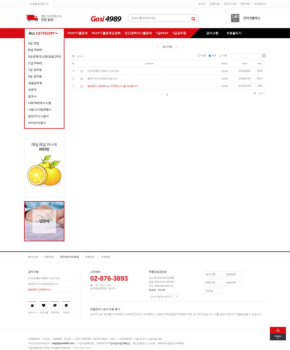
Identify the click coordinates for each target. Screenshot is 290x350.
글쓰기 (80, 56)
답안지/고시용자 (38, 116)
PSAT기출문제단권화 (106, 33)
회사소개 (33, 256)
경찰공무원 (35, 83)
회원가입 (214, 3)
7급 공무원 (35, 69)
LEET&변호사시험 (39, 102)
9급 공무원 (35, 76)
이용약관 (49, 256)
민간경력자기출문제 (138, 33)
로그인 (201, 3)
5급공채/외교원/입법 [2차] (44, 56)
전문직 (32, 89)
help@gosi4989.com (63, 343)
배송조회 (231, 282)
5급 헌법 (33, 43)
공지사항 (212, 33)
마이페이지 (260, 3)
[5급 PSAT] (35, 49)
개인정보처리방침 (69, 256)
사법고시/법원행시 (40, 109)
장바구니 (229, 3)
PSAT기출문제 (78, 33)
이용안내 (90, 256)
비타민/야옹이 (37, 122)
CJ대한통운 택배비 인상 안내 (103, 71)
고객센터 (105, 256)
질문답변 (231, 274)
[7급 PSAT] (35, 63)
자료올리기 (233, 33)
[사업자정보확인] (120, 343)
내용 (223, 55)
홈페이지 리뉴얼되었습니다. (102, 78)
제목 (212, 55)
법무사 (32, 96)
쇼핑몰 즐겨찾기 (38, 3)
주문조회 (245, 3)
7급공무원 (179, 33)
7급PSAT (162, 33)
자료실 (209, 290)
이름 (202, 55)
